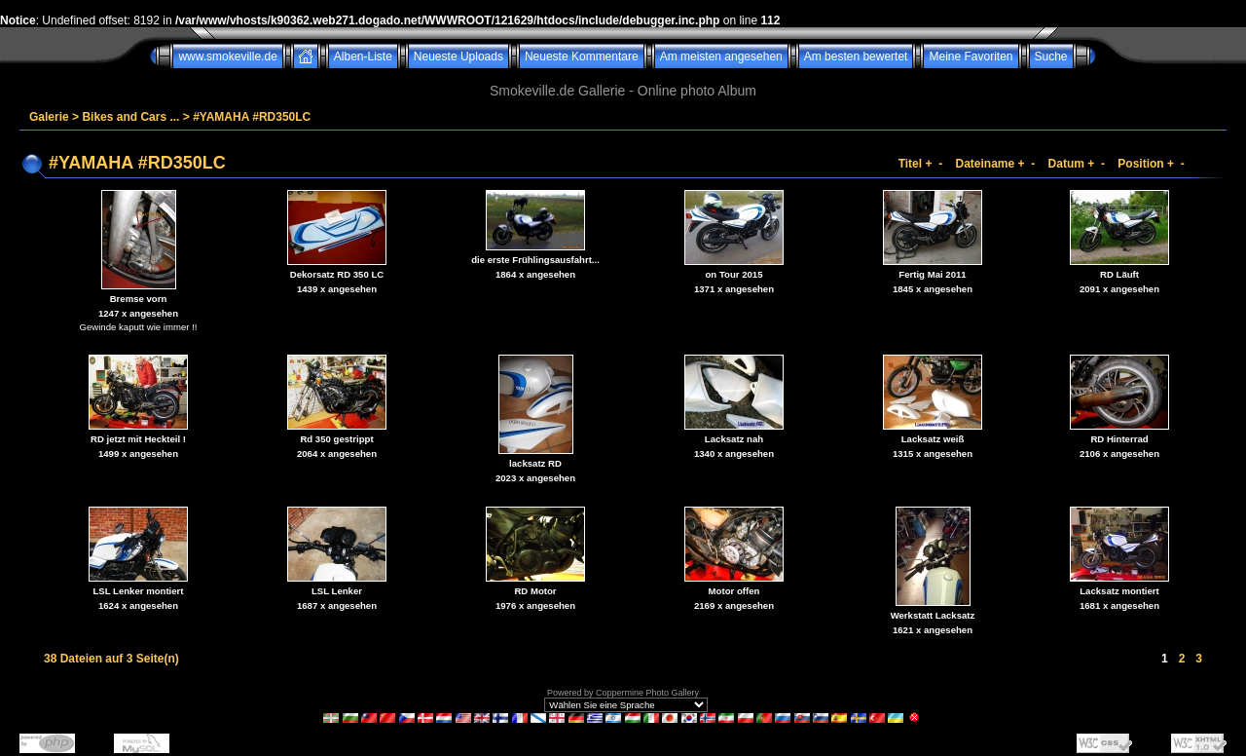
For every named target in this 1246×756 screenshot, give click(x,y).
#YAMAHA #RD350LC (252, 117)
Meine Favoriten (970, 56)
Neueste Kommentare (582, 56)
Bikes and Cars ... (130, 117)
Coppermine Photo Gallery (647, 693)
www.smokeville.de (227, 56)
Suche (1051, 56)
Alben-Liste (363, 56)
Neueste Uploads (458, 56)
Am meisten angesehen (721, 56)
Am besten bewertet (856, 56)
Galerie (49, 117)
